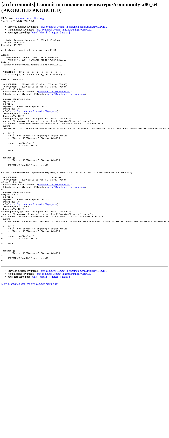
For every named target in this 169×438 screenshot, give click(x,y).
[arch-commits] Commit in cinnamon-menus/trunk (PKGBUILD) (74, 26)
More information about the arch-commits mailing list (29, 329)
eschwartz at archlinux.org (30, 18)
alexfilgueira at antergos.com (66, 105)
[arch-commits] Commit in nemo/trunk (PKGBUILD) (64, 29)
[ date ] (34, 32)
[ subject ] (54, 32)
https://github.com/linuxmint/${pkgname (33, 125)
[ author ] (65, 32)
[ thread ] (43, 32)
